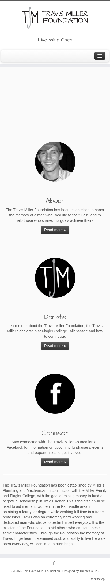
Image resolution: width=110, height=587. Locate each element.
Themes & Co (88, 571)
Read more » (55, 230)
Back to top (97, 579)
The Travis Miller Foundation (41, 571)
